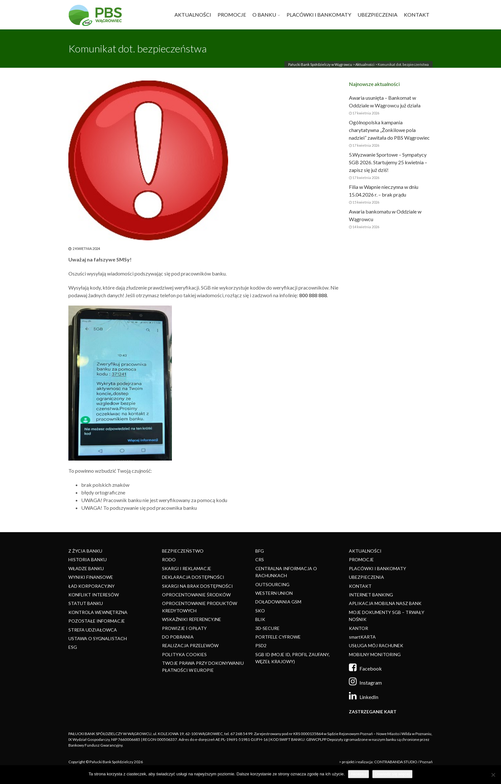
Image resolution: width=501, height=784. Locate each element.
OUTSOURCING (272, 584)
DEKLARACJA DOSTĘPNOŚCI (193, 577)
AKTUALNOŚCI (192, 15)
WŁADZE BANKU (86, 568)
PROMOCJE (232, 15)
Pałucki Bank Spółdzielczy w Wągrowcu (320, 64)
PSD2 (260, 645)
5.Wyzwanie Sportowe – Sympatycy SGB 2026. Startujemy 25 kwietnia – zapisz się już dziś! (388, 162)
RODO (169, 559)
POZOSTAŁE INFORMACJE (96, 621)
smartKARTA (362, 637)
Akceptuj (358, 774)
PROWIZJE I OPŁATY (184, 628)
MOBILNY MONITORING (375, 654)
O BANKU (264, 15)
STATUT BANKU (85, 603)
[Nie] (493, 775)
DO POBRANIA (178, 637)
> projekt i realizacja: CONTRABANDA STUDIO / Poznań (386, 761)
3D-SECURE (267, 628)
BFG (259, 551)
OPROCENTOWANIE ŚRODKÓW (196, 594)
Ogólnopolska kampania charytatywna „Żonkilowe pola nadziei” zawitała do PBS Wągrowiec (389, 130)
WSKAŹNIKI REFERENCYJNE (191, 619)
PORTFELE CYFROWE (278, 637)
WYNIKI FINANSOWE (90, 577)
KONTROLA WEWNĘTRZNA (97, 612)
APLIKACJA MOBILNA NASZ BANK (385, 603)
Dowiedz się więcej (392, 774)
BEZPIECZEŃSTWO (183, 551)
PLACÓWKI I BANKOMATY (319, 15)
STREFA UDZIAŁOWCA (92, 630)
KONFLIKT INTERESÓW (93, 594)
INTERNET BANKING (371, 594)
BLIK (260, 619)
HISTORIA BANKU (87, 559)
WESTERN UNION (274, 593)
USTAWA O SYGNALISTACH (97, 638)
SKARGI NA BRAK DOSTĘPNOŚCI (197, 586)
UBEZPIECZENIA (377, 15)
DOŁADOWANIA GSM (278, 601)
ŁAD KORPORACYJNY (91, 586)
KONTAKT (416, 15)
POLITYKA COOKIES (184, 654)
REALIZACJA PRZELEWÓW (190, 645)
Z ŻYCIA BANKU (85, 551)
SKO (260, 610)
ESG (72, 647)
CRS (259, 559)
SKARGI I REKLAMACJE (186, 568)
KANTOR (358, 628)
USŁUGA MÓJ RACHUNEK (376, 645)
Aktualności (364, 64)
